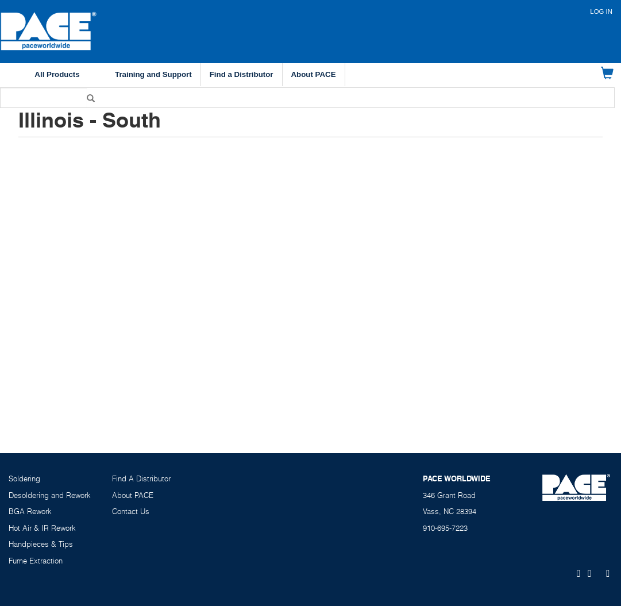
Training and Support (153, 74)
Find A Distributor (141, 478)
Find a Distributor (241, 74)
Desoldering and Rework (50, 495)
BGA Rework (30, 511)
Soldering (24, 478)
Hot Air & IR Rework (42, 527)
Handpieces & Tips (41, 544)
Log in (601, 11)
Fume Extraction (36, 560)
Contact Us (130, 511)
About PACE (313, 74)
